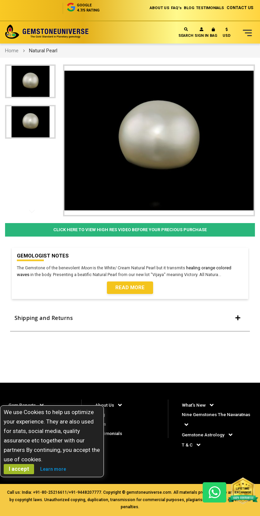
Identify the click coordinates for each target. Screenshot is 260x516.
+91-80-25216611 (50, 492)
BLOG (183, 7)
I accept (19, 469)
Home (12, 51)
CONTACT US (240, 7)
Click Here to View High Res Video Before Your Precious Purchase (130, 229)
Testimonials (109, 433)
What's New (194, 405)
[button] (226, 33)
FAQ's (168, 7)
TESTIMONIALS (207, 7)
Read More (130, 288)
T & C (187, 444)
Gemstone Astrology (205, 434)
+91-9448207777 (85, 492)
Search (185, 32)
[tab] (130, 320)
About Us (105, 405)
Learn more (53, 469)
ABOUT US (149, 7)
